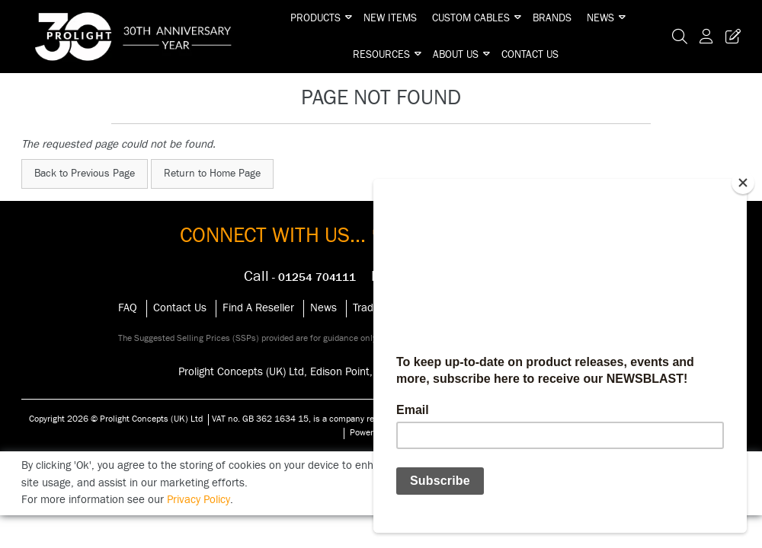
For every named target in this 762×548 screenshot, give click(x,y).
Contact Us (530, 55)
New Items (390, 18)
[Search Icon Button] (679, 36)
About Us (456, 55)
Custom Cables (471, 18)
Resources (381, 55)
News (600, 18)
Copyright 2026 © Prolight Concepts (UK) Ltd (116, 418)
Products (315, 18)
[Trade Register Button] (730, 36)
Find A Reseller (258, 307)
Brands (552, 18)
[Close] (743, 182)
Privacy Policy (198, 499)
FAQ (127, 307)
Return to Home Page (212, 173)
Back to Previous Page (84, 173)
